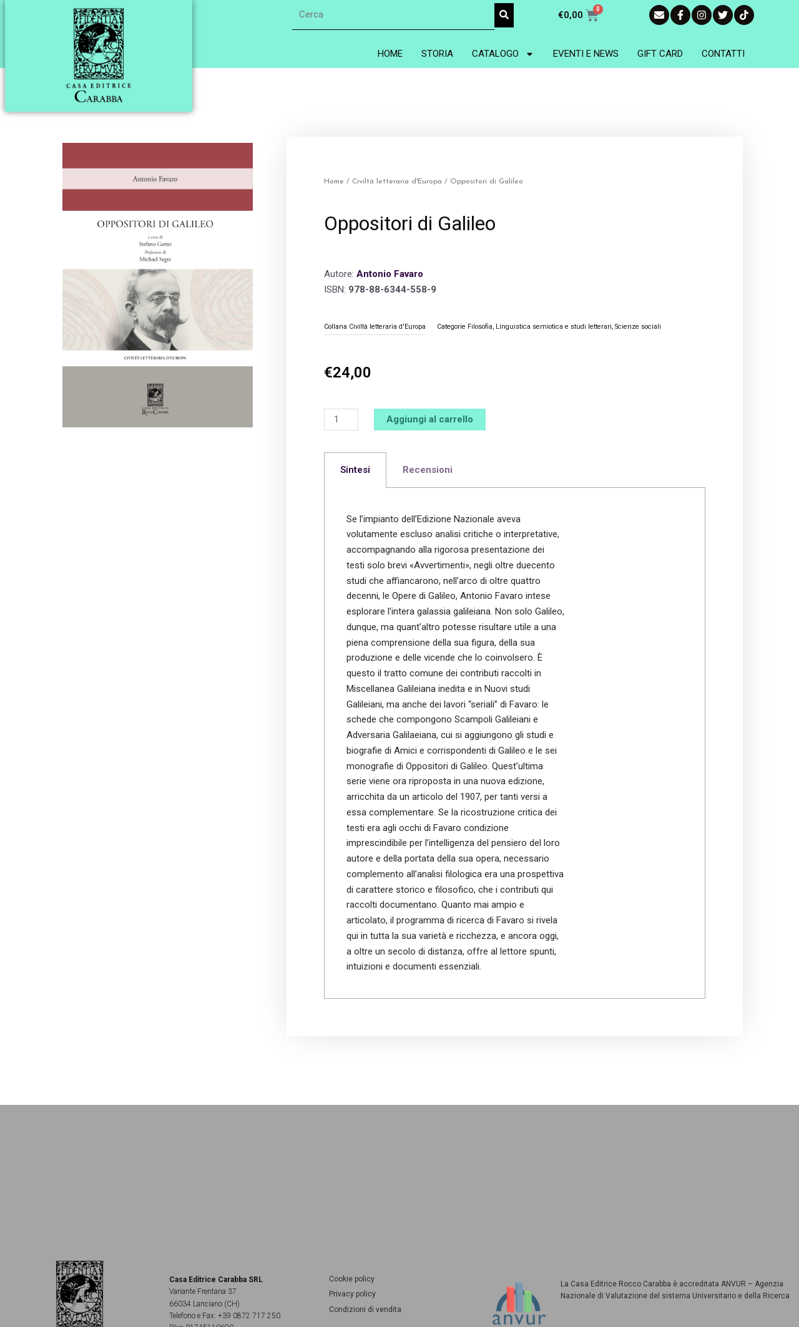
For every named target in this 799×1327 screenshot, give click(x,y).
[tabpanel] (514, 743)
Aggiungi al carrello (429, 419)
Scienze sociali (638, 327)
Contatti (723, 53)
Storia (437, 53)
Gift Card (660, 53)
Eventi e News (586, 53)
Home (390, 53)
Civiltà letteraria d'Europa (397, 181)
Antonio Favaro (389, 273)
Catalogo (503, 54)
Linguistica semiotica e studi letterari (554, 327)
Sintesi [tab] (355, 469)
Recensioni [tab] (428, 469)
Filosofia (480, 327)
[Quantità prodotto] (341, 419)
